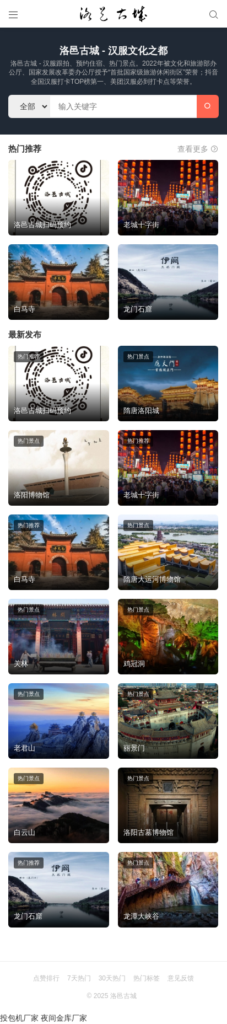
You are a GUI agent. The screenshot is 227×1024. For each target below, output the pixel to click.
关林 (21, 664)
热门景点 (138, 356)
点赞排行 (46, 978)
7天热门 (79, 978)
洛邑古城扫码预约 (42, 225)
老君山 (24, 748)
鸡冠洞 (134, 664)
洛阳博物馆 (32, 495)
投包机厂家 (19, 1018)
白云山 (24, 832)
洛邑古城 (123, 996)
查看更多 (197, 148)
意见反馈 (180, 978)
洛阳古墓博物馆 (148, 832)
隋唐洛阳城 (141, 410)
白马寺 (24, 309)
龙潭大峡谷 (141, 916)
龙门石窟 (137, 309)
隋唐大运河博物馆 (152, 579)
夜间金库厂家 (64, 1018)
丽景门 (134, 748)
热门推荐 (29, 356)
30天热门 (112, 978)
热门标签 (146, 978)
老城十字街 (141, 225)
